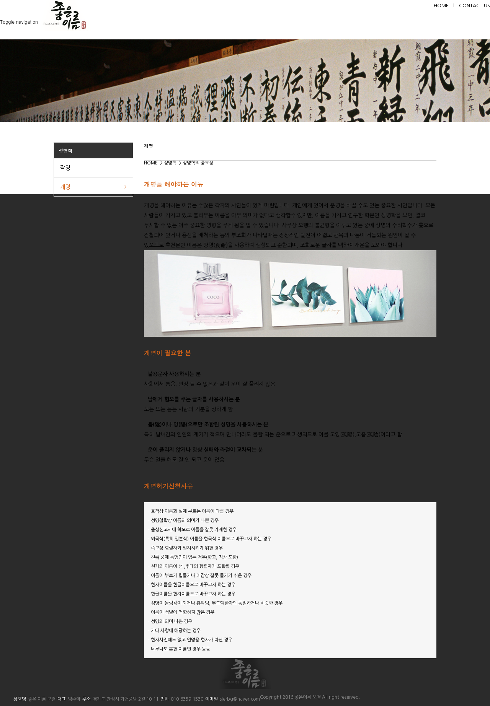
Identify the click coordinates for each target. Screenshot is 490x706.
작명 (65, 168)
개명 (65, 187)
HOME (446, 5)
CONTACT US (474, 5)
